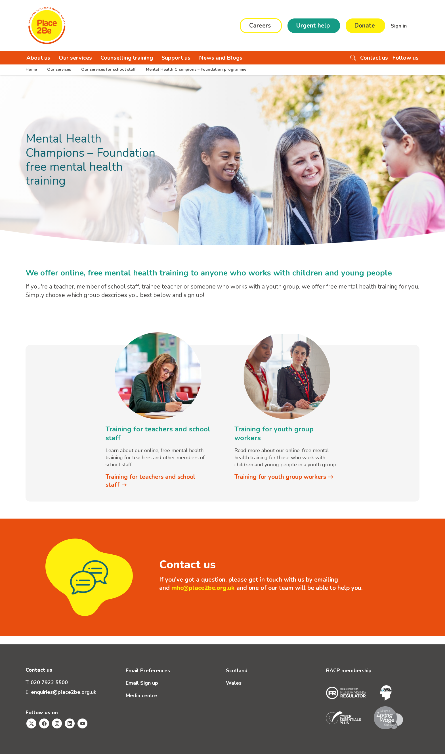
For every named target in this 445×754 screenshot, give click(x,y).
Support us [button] (175, 58)
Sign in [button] (399, 25)
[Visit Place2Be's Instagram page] (57, 723)
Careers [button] (260, 26)
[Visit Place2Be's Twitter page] (31, 723)
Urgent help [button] (313, 26)
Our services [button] (75, 58)
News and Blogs (220, 58)
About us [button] (38, 58)
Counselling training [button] (126, 58)
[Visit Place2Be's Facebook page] (44, 723)
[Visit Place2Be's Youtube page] (82, 723)
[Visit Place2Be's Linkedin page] (70, 723)
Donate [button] (364, 26)
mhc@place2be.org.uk (203, 588)
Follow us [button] (405, 58)
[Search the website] (353, 57)
